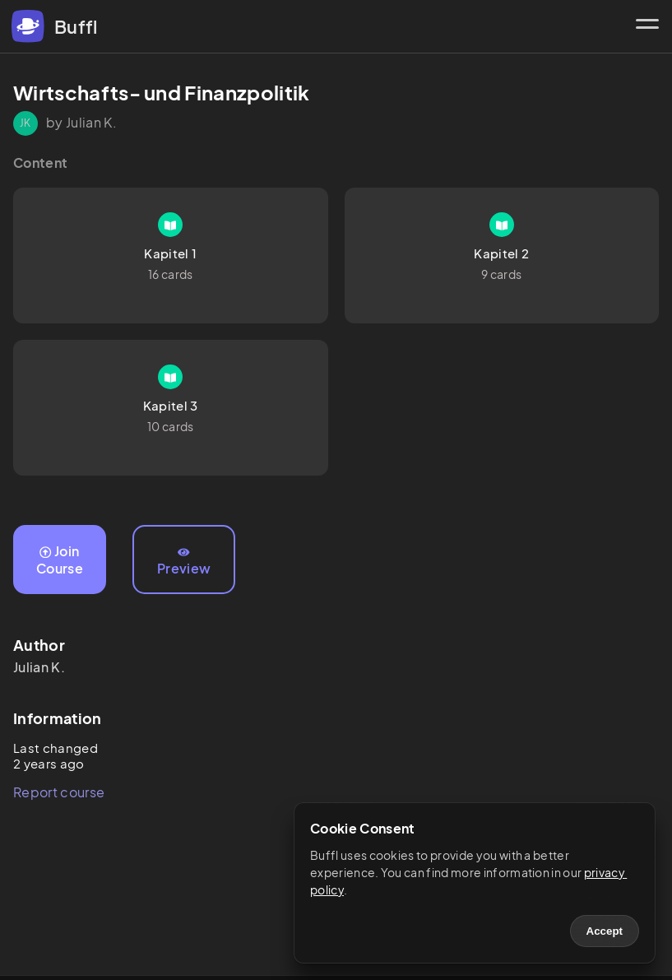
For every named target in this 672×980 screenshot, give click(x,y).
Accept (604, 931)
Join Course (59, 559)
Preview (184, 562)
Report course (58, 792)
